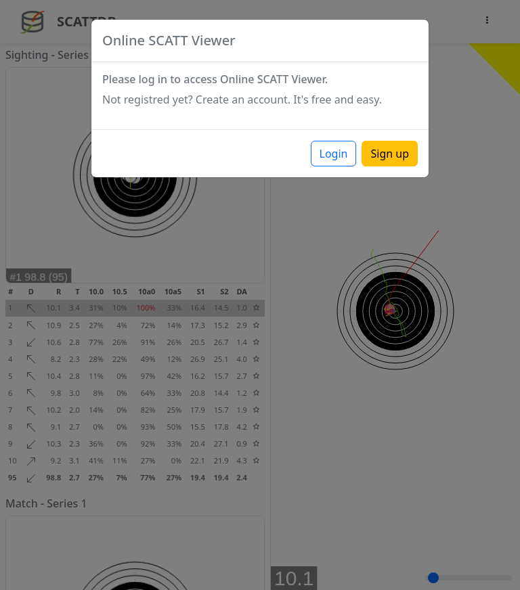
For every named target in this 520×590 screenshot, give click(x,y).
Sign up (389, 153)
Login (334, 153)
